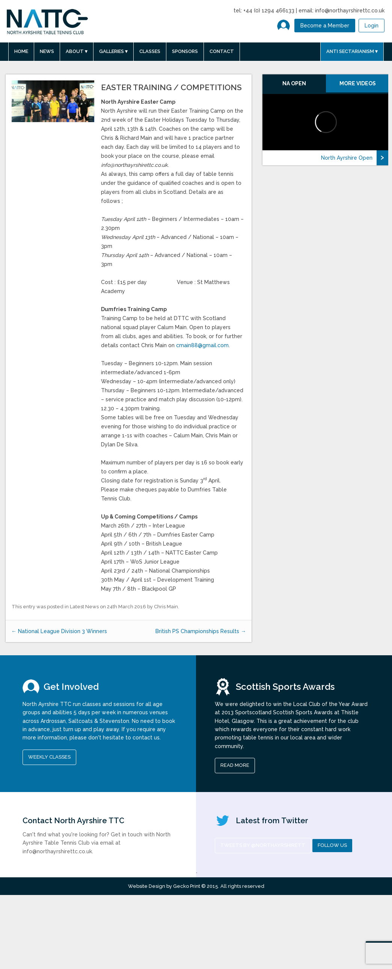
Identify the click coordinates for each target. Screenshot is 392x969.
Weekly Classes (49, 757)
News (47, 51)
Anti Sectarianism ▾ (352, 51)
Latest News (84, 606)
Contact (222, 51)
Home (21, 51)
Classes (149, 51)
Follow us (332, 845)
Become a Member (324, 26)
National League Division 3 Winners (59, 631)
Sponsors (185, 51)
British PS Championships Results (200, 631)
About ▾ (76, 51)
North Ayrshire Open (346, 158)
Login (371, 26)
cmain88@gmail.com (202, 345)
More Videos (357, 83)
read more (234, 765)
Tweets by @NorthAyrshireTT (262, 845)
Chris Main (166, 606)
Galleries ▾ (113, 51)
